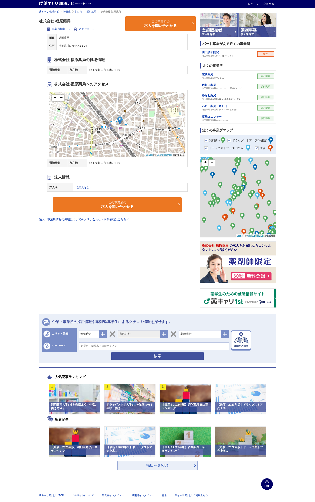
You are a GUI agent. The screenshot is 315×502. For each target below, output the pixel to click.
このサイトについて (84, 495)
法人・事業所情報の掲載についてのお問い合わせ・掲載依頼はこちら (84, 219)
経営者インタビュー (114, 495)
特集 (166, 495)
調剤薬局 (91, 11)
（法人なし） (83, 187)
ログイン (254, 3)
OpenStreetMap (164, 155)
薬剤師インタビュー (144, 495)
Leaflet (149, 155)
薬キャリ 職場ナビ (49, 11)
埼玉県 (67, 11)
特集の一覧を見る (157, 465)
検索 (157, 356)
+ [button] (55, 98)
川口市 (78, 11)
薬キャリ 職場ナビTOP (53, 495)
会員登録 (268, 3)
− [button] (61, 98)
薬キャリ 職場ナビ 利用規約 (191, 495)
